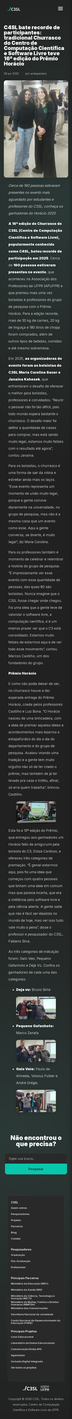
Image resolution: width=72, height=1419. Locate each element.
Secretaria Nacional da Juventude (32, 1314)
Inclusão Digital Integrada (27, 1361)
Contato (16, 1238)
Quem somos (19, 1207)
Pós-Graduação (20, 1261)
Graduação (18, 1255)
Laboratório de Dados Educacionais (33, 1343)
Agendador (18, 1355)
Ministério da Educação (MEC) (29, 1283)
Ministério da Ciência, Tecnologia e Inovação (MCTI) (33, 1297)
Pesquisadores (20, 1214)
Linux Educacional (22, 1336)
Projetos (16, 1220)
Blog (14, 1232)
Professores (18, 1267)
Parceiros (17, 1226)
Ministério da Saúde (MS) (26, 1289)
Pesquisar (36, 1169)
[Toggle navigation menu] (60, 8)
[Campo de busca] (36, 1159)
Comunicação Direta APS (26, 1349)
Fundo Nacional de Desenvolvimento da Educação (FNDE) (35, 1321)
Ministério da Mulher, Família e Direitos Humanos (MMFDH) (35, 1303)
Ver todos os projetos (23, 1367)
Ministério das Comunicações (29, 1308)
